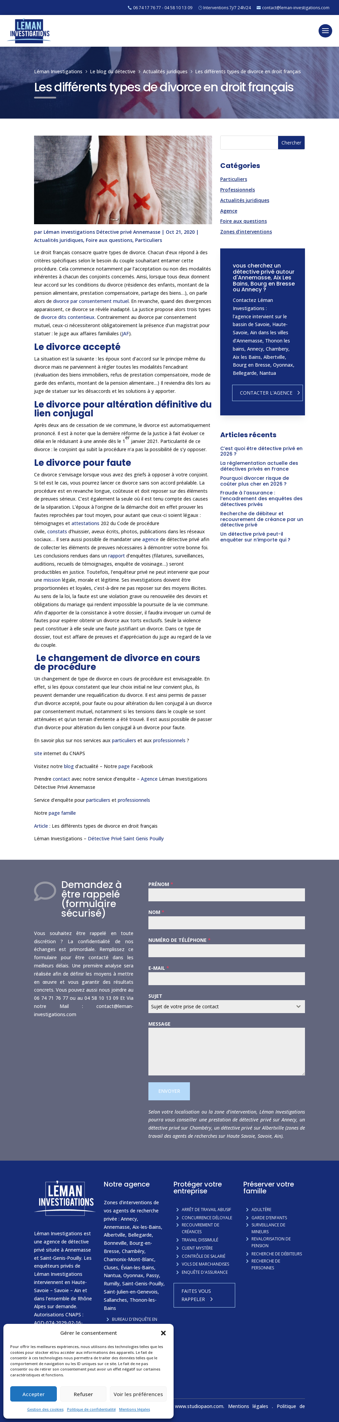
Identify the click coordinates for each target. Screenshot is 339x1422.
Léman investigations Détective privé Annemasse (102, 232)
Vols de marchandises (205, 1264)
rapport (116, 555)
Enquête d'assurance (205, 1272)
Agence (149, 779)
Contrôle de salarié (203, 1256)
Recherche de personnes (266, 1264)
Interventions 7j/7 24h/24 (227, 8)
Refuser (83, 1394)
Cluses (111, 1267)
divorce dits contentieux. (68, 317)
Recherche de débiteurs (277, 1254)
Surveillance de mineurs (268, 1228)
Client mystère (197, 1248)
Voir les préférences (138, 1394)
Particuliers (148, 240)
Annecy (129, 1218)
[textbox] (220, 1006)
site (38, 753)
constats (57, 531)
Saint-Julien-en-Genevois (131, 1291)
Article (41, 826)
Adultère (261, 1209)
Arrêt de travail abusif (206, 1209)
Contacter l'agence (266, 392)
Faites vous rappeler (196, 1295)
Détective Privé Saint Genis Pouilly (126, 838)
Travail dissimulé (200, 1240)
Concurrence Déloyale (207, 1218)
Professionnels (237, 189)
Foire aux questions (109, 240)
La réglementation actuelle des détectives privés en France (259, 466)
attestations (85, 523)
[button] (163, 1333)
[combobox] (226, 1006)
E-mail (158, 968)
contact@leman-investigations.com (295, 8)
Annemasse (117, 1227)
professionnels (169, 740)
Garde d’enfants (269, 1218)
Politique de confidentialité (91, 1409)
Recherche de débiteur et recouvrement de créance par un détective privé (261, 519)
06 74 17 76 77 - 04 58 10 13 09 (162, 8)
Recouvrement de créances (200, 1228)
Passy (152, 1275)
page (124, 766)
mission (52, 580)
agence (150, 539)
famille (68, 813)
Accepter (33, 1394)
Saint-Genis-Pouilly (142, 1283)
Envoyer (169, 1091)
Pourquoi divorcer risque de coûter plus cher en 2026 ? (254, 481)
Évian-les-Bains (137, 1267)
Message (159, 1024)
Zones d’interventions (246, 231)
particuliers (124, 740)
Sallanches (115, 1300)
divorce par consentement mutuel (91, 301)
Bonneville (115, 1243)
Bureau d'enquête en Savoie (134, 1322)
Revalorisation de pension (271, 1242)
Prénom (160, 884)
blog (69, 766)
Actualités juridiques (58, 240)
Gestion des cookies (45, 1409)
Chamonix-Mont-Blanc (129, 1259)
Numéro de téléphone (179, 940)
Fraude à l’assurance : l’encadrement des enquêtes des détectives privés (261, 498)
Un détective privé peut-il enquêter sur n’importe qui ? (255, 537)
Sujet (155, 996)
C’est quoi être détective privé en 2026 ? (261, 451)
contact (61, 779)
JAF (125, 333)
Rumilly (111, 1283)
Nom (156, 912)
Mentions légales (134, 1409)
